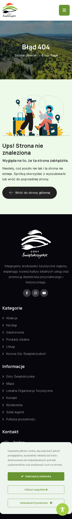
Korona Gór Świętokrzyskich (26, 354)
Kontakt (11, 398)
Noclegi (11, 325)
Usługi (10, 347)
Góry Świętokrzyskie (20, 376)
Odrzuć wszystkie (36, 489)
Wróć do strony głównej (29, 192)
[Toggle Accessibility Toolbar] (62, 509)
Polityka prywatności (20, 419)
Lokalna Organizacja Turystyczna (29, 391)
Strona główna (25, 55)
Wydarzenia (14, 405)
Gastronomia (15, 332)
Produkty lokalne (17, 339)
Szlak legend (15, 412)
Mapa (10, 383)
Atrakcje (11, 318)
